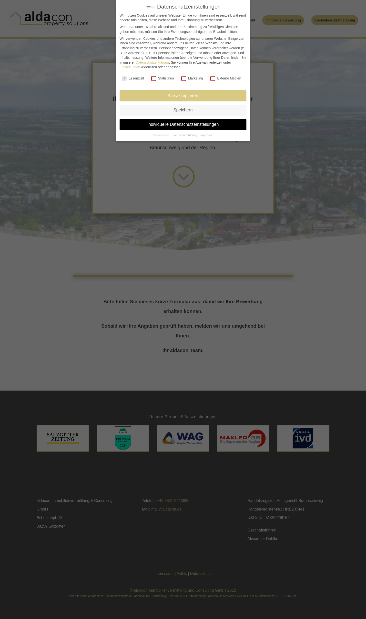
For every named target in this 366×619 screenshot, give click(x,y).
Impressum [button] (207, 135)
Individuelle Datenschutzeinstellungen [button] (183, 124)
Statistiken (162, 78)
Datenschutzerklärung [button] (185, 135)
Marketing (192, 78)
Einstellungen (130, 67)
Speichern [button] (183, 110)
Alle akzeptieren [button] (183, 95)
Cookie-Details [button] (161, 135)
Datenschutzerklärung (152, 62)
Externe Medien (225, 78)
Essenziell (133, 78)
